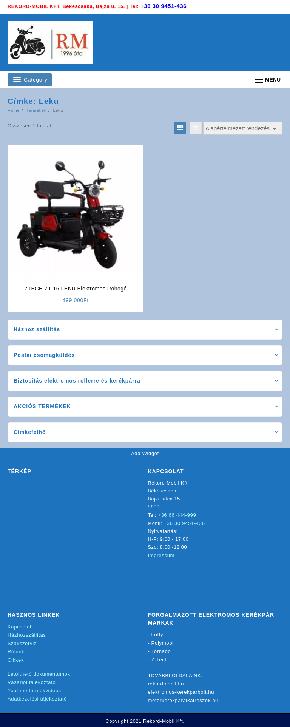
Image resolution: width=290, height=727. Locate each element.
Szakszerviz (22, 644)
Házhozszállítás (27, 636)
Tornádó (161, 651)
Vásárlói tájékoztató (32, 681)
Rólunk (16, 651)
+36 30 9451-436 (164, 6)
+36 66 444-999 (177, 516)
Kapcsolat (19, 628)
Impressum (161, 555)
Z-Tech (159, 659)
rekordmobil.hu (166, 683)
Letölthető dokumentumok (39, 673)
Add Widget (145, 454)
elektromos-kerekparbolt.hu (181, 691)
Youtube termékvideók (34, 689)
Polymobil (163, 644)
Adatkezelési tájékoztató (37, 697)
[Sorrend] (242, 129)
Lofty (157, 636)
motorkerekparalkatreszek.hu (183, 699)
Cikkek (16, 659)
